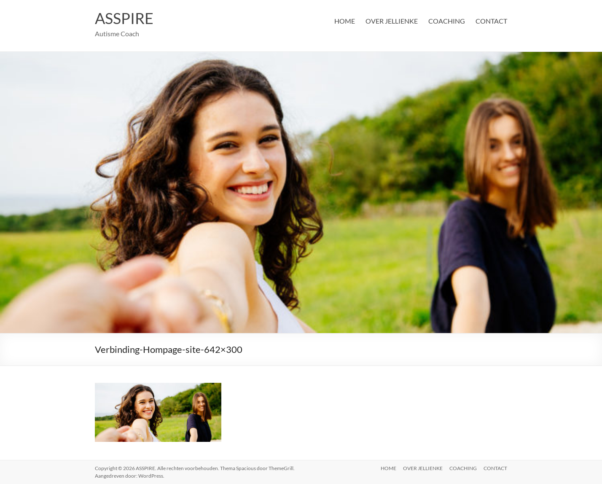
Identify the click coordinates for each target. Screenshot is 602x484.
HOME (344, 21)
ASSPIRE (124, 18)
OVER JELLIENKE (392, 21)
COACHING (446, 21)
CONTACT (491, 21)
